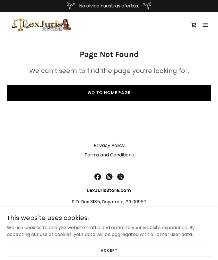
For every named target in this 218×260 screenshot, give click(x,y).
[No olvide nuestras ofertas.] (109, 6)
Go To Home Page (109, 93)
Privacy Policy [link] (109, 145)
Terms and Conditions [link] (109, 155)
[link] (41, 24)
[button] (205, 25)
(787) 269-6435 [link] (109, 213)
